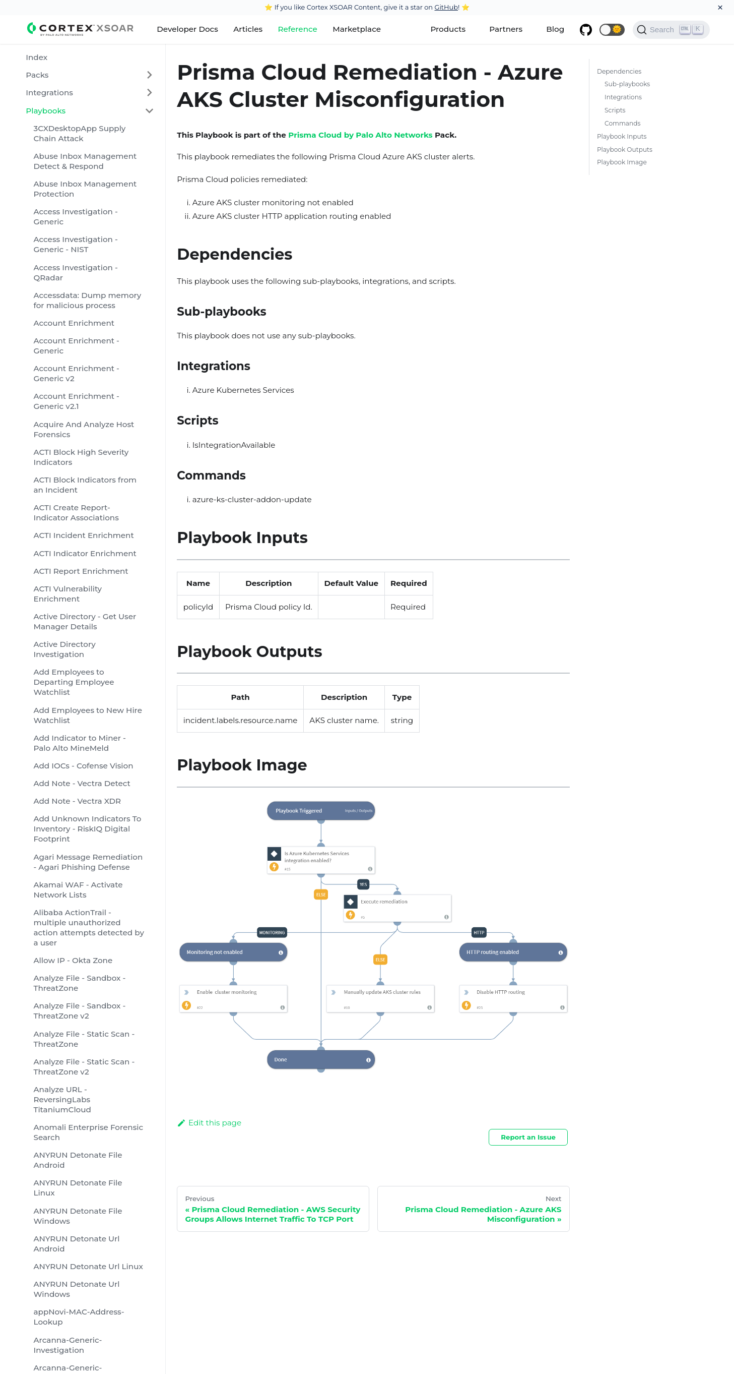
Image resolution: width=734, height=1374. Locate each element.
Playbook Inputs (622, 136)
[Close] (720, 7)
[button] (612, 30)
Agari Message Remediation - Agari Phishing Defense (88, 862)
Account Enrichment (73, 323)
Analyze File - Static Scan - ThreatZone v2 (84, 1067)
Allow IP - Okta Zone (72, 960)
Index (36, 57)
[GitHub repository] (585, 30)
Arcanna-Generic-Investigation (67, 1345)
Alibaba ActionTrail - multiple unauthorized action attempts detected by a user (88, 927)
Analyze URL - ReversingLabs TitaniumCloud (62, 1099)
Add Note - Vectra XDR (77, 801)
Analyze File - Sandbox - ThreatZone (79, 983)
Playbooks (45, 110)
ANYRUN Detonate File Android (77, 1160)
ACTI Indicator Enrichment (84, 553)
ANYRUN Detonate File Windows (77, 1216)
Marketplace (356, 29)
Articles (247, 29)
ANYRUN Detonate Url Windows (76, 1289)
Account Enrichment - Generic (76, 345)
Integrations (49, 92)
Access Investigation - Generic (75, 216)
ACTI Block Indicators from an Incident (85, 485)
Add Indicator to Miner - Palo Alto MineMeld (79, 743)
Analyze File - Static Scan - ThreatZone (84, 1039)
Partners (505, 29)
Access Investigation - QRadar (75, 272)
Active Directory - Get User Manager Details (84, 621)
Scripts (615, 110)
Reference (297, 29)
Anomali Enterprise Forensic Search (88, 1132)
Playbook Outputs (624, 149)
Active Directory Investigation (64, 649)
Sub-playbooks (627, 84)
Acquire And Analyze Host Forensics (83, 429)
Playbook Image (622, 162)
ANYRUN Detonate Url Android (76, 1243)
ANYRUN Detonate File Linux (77, 1188)
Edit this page (209, 1122)
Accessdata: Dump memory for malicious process (87, 300)
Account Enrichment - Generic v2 (76, 373)
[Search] (671, 30)
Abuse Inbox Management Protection (85, 189)
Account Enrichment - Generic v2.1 (76, 401)
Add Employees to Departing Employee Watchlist (73, 682)
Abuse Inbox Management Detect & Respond (85, 161)
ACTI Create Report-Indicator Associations (75, 512)
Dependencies (619, 71)
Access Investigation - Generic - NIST (75, 244)
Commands (622, 123)
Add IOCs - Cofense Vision (83, 765)
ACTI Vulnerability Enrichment (67, 594)
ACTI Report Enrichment (80, 571)
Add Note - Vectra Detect (81, 783)
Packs (37, 75)
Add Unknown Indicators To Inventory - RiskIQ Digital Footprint (87, 829)
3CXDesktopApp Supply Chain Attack (79, 133)
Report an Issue (528, 1137)
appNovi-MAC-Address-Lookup (78, 1317)
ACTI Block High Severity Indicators (80, 457)
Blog (555, 29)
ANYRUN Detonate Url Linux (88, 1266)
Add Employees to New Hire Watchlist (87, 715)
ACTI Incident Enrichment (83, 535)
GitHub (446, 7)
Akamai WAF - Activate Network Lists (77, 890)
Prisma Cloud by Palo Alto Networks (360, 135)
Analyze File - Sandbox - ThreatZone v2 (79, 1011)
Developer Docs (187, 29)
